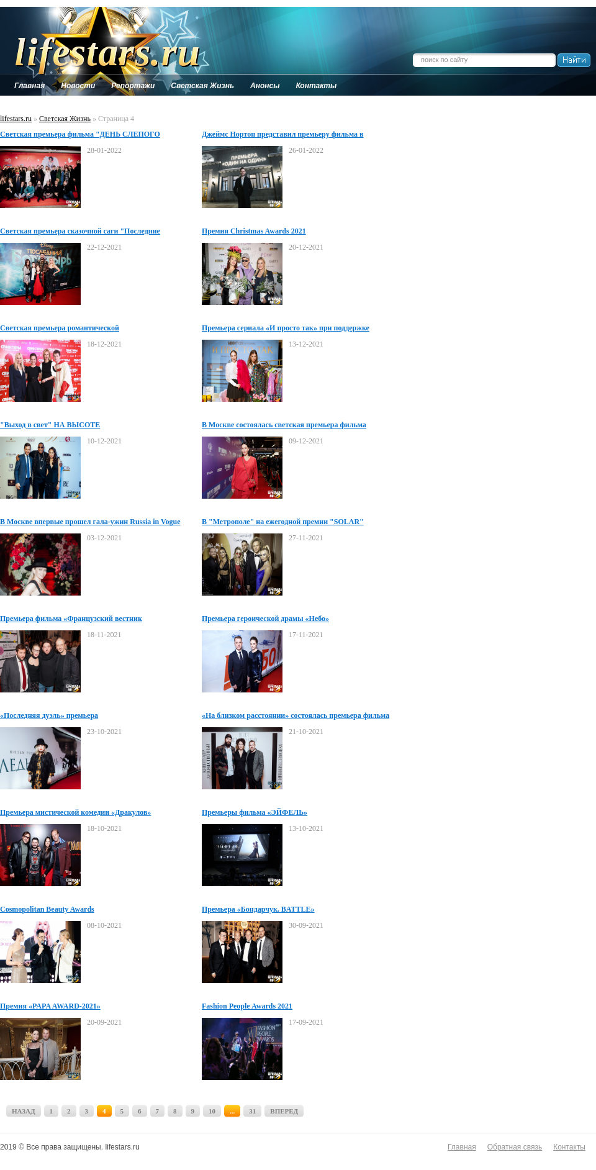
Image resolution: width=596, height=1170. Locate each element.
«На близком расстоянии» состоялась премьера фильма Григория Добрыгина (295, 716)
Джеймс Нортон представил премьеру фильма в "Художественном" (283, 135)
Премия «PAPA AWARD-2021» (50, 1006)
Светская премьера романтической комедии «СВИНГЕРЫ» (59, 328)
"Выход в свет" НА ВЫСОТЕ (50, 424)
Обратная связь (514, 1147)
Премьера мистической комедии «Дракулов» (75, 812)
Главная (462, 1147)
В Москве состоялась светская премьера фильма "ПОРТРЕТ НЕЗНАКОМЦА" (284, 425)
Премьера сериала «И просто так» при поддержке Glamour (285, 328)
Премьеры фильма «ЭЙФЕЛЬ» (254, 812)
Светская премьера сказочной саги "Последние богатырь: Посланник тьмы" (80, 232)
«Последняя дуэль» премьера (49, 715)
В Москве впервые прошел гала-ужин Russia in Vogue (90, 521)
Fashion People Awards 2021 (247, 1006)
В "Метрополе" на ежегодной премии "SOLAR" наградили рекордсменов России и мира (283, 522)
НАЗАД (23, 1111)
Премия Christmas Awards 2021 (254, 231)
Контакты (569, 1147)
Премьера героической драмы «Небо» (265, 618)
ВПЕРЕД (284, 1111)
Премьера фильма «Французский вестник (71, 618)
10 (212, 1111)
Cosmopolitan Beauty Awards (47, 909)
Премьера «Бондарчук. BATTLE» (258, 909)
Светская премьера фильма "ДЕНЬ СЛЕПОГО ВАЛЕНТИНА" (80, 135)
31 (252, 1111)
